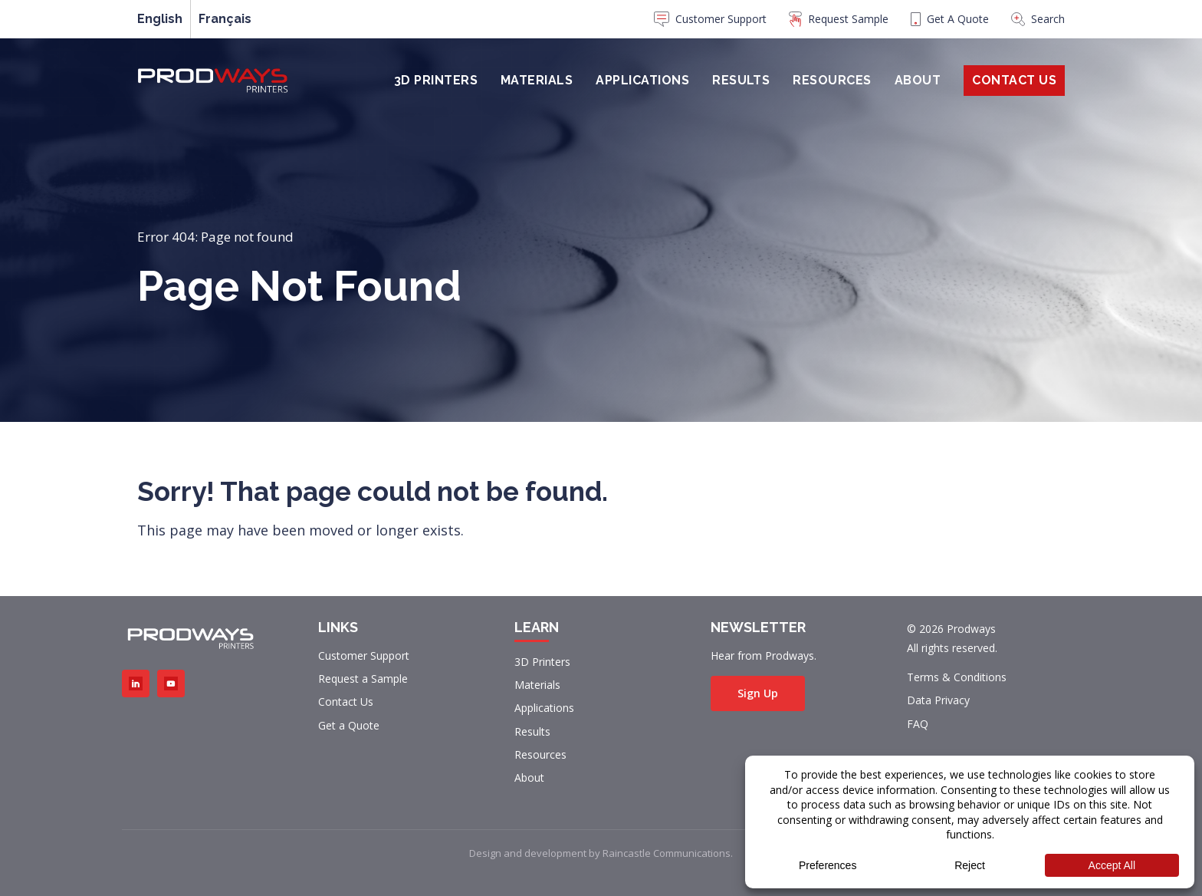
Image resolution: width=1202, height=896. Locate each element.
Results (741, 80)
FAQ (917, 723)
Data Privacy (938, 700)
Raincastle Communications (667, 853)
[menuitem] (710, 23)
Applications (642, 80)
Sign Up (757, 693)
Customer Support (710, 20)
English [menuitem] (159, 19)
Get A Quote (950, 19)
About (918, 80)
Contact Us (1014, 80)
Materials (537, 80)
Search (1038, 19)
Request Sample (838, 20)
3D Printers (436, 80)
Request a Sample (363, 678)
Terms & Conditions (957, 677)
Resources (832, 80)
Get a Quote (348, 725)
